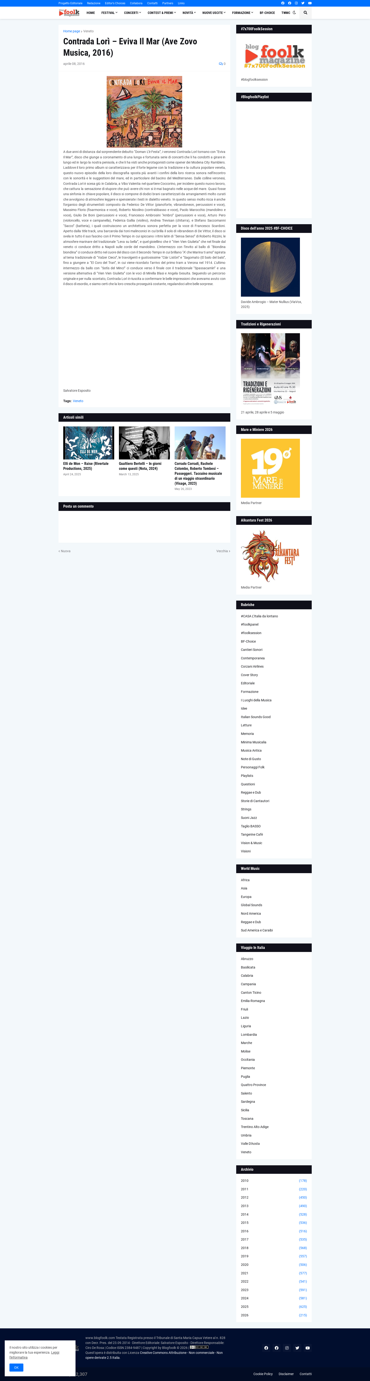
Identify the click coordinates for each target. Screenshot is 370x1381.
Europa (246, 897)
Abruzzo (247, 959)
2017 (274, 1239)
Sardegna (248, 1101)
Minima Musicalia (253, 742)
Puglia (245, 1076)
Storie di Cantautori (255, 801)
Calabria (247, 975)
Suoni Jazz (249, 818)
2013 (274, 1206)
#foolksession (251, 633)
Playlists (247, 776)
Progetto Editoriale (70, 3)
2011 (274, 1189)
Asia (244, 888)
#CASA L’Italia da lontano (259, 616)
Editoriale (248, 683)
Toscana (247, 1118)
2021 (274, 1273)
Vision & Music (251, 843)
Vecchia (222, 551)
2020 (274, 1265)
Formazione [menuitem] (241, 13)
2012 (274, 1197)
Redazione (93, 3)
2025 (274, 1307)
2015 (274, 1223)
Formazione (249, 692)
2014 (274, 1214)
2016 (274, 1231)
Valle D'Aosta (250, 1143)
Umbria (246, 1135)
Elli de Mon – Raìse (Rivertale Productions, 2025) (86, 466)
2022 (274, 1281)
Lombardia (249, 1034)
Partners (167, 3)
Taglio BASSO (251, 826)
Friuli (244, 1009)
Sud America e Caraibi (257, 930)
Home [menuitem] (91, 13)
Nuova (66, 551)
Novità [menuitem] (188, 13)
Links (181, 3)
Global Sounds (251, 905)
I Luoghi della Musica (256, 700)
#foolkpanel (249, 624)
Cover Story (249, 675)
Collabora (136, 3)
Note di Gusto (251, 759)
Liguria (246, 1026)
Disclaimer (286, 1374)
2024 (274, 1298)
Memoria (247, 734)
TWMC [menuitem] (286, 13)
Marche (246, 1043)
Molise (245, 1051)
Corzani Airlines (252, 666)
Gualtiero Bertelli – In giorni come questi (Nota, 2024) (140, 466)
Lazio (245, 1017)
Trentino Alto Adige (255, 1127)
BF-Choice (248, 641)
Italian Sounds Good (256, 717)
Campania (248, 984)
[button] (294, 13)
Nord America (251, 913)
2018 (274, 1248)
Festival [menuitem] (108, 13)
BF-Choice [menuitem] (267, 13)
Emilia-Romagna (253, 1001)
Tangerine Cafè (252, 834)
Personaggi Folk (253, 767)
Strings (246, 809)
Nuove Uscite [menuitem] (212, 13)
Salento (246, 1093)
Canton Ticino (251, 992)
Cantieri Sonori (251, 650)
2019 (274, 1256)
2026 (274, 1315)
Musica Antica (251, 750)
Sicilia (245, 1110)
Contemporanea (253, 658)
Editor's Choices (115, 3)
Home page (71, 31)
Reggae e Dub (251, 792)
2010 (274, 1181)
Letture (246, 725)
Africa (245, 880)
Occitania (248, 1059)
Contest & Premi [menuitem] (160, 13)
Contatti (152, 3)
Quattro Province (253, 1085)
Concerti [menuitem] (131, 13)
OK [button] (16, 1367)
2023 (274, 1290)
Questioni (248, 784)
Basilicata (248, 967)
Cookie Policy (263, 1374)
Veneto (88, 31)
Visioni (246, 851)
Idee (244, 708)
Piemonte (248, 1068)
